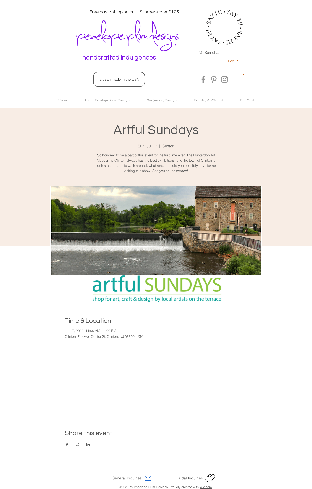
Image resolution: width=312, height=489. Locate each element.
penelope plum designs (126, 33)
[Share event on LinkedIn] (88, 444)
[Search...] (229, 52)
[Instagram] (224, 79)
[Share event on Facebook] (67, 444)
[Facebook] (203, 79)
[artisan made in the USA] (119, 79)
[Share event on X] (77, 444)
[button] (242, 77)
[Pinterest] (213, 79)
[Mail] (148, 478)
